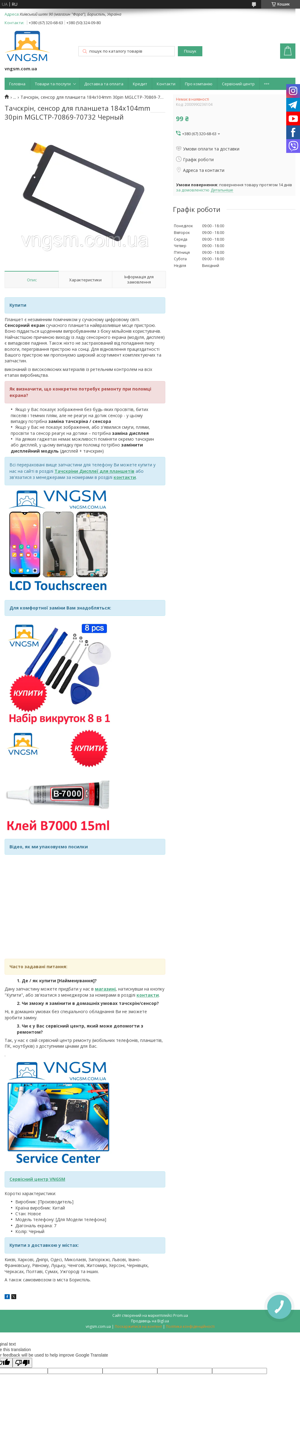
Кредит (140, 84)
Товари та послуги (53, 84)
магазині (105, 989)
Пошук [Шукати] (190, 51)
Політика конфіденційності (190, 1326)
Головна (17, 84)
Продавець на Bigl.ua (150, 1321)
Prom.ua (180, 1315)
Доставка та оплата (103, 84)
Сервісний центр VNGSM (37, 1179)
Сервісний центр (238, 84)
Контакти (166, 84)
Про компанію (198, 84)
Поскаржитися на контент (138, 1326)
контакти (148, 995)
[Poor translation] (22, 1363)
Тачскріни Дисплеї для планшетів (94, 471)
